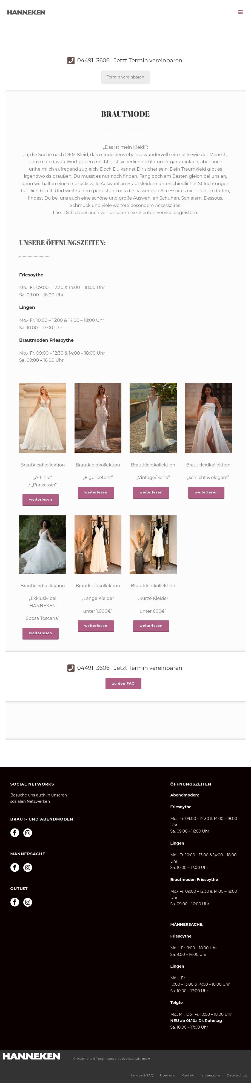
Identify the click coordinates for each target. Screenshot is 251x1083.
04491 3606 (130, 60)
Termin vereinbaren (125, 77)
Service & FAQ (142, 1075)
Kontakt (188, 1075)
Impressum (210, 1075)
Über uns (167, 1075)
